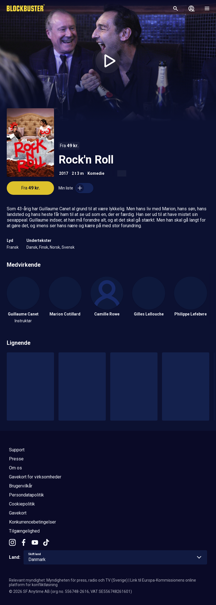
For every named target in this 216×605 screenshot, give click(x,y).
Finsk (43, 247)
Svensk (68, 247)
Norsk (55, 247)
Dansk (31, 247)
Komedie (95, 173)
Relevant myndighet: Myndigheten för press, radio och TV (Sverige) (68, 580)
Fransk (13, 247)
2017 (63, 173)
